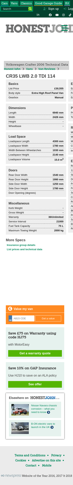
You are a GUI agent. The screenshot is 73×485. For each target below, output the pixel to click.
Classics (26, 3)
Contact (31, 465)
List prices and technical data (24, 249)
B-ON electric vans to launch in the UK (43, 425)
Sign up (51, 8)
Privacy (56, 455)
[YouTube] (57, 14)
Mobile (46, 465)
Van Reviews (46, 69)
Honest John (12, 69)
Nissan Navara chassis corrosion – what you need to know (44, 409)
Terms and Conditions (30, 455)
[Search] (30, 9)
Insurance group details (21, 245)
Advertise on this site (46, 460)
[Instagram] (63, 14)
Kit (67, 3)
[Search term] (16, 9)
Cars (5, 3)
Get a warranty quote (34, 353)
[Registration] (21, 318)
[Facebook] (50, 14)
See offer (35, 384)
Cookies (20, 460)
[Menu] (64, 28)
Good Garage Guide (48, 3)
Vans (14, 3)
